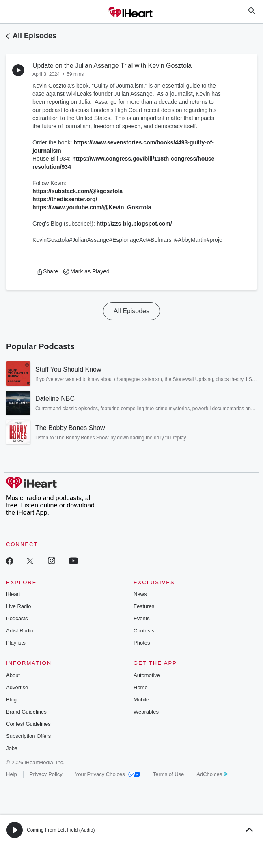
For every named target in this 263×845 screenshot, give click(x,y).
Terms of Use (168, 774)
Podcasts (17, 618)
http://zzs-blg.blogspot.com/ (134, 223)
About (13, 675)
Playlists (16, 643)
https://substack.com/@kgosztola (77, 191)
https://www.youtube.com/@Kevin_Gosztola (91, 207)
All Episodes (34, 36)
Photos (142, 643)
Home (141, 687)
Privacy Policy (46, 774)
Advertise (17, 687)
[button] (47, 271)
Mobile (141, 700)
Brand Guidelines (26, 712)
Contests (144, 631)
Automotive (147, 675)
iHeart (13, 594)
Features (144, 606)
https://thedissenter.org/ (64, 199)
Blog (11, 700)
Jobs (11, 748)
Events (142, 618)
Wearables (146, 712)
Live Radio (18, 606)
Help (11, 774)
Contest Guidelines (28, 724)
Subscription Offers (28, 736)
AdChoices (212, 774)
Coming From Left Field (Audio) (61, 830)
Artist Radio (19, 631)
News (140, 594)
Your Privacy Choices (107, 774)
